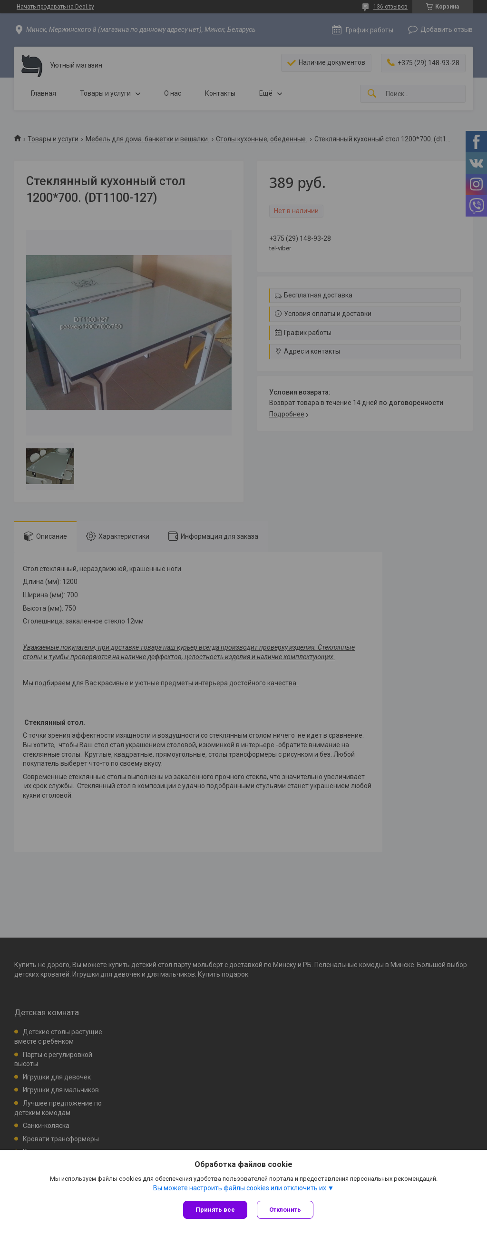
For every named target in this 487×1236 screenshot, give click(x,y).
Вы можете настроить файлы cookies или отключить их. (240, 1188)
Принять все (215, 1209)
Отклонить (285, 1209)
